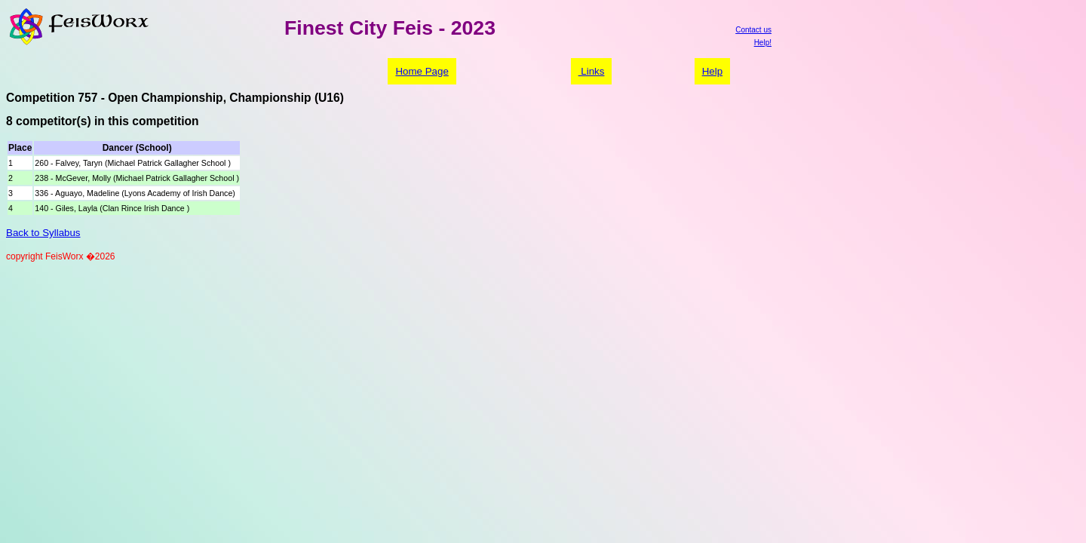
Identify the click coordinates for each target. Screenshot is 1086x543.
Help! (763, 42)
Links (591, 71)
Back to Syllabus (43, 232)
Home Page (421, 71)
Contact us (753, 30)
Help (712, 71)
